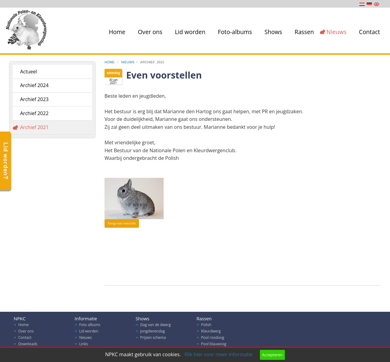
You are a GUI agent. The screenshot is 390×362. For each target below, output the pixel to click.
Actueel (28, 71)
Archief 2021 (34, 127)
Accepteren (272, 354)
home (110, 62)
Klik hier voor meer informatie (218, 354)
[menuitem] (115, 32)
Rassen (304, 32)
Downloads (27, 345)
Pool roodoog (212, 339)
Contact (369, 32)
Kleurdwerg (211, 332)
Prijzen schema (153, 339)
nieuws (127, 62)
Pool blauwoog (213, 345)
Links (83, 345)
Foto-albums (235, 32)
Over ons (150, 32)
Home (117, 32)
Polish (206, 326)
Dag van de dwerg (155, 326)
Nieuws (336, 32)
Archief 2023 (34, 99)
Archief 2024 (34, 85)
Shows (273, 32)
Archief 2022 (34, 113)
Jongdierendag (152, 332)
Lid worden (190, 32)
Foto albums (89, 326)
